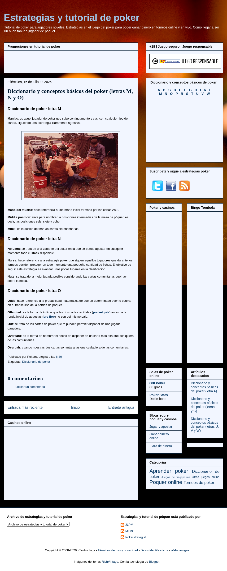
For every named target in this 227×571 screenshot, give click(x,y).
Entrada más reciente (25, 407)
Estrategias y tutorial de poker (72, 17)
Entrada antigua (121, 407)
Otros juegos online (205, 477)
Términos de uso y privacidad (118, 550)
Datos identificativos (154, 550)
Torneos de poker (198, 482)
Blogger (154, 561)
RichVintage (110, 561)
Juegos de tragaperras (176, 477)
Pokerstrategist (135, 537)
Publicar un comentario (29, 387)
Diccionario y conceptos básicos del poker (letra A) (204, 387)
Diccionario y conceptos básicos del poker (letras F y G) (204, 405)
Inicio (75, 407)
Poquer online (165, 482)
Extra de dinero (160, 446)
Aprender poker (168, 471)
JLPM (129, 524)
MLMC (129, 531)
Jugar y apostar (160, 426)
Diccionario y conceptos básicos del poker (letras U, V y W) (205, 424)
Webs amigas (180, 550)
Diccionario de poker (36, 361)
